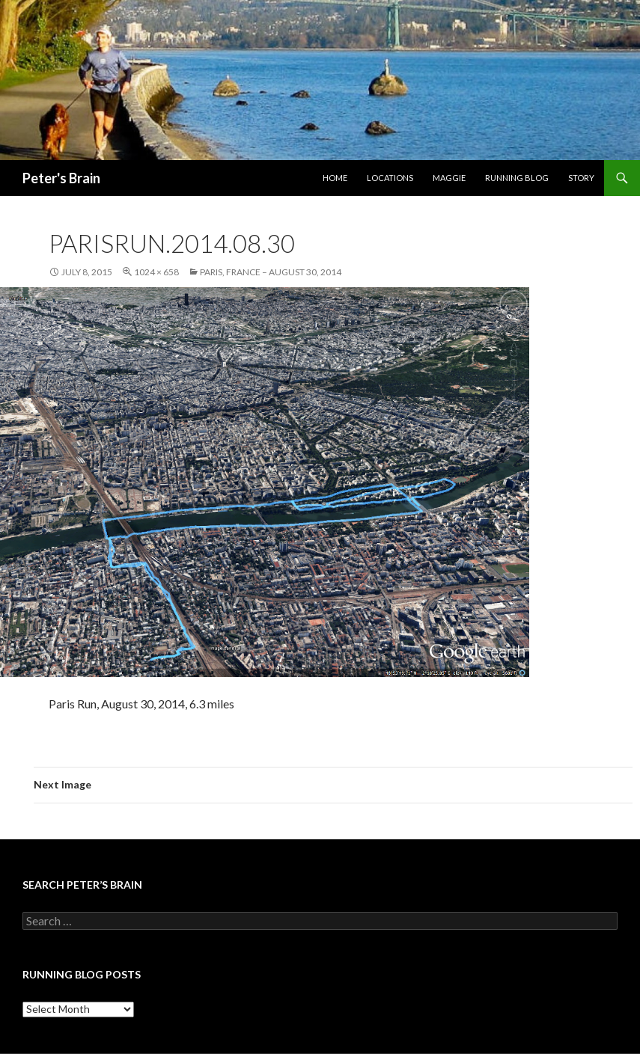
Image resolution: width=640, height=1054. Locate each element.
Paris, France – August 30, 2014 (270, 272)
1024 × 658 (156, 272)
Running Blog (517, 178)
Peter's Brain (61, 178)
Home (335, 178)
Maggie (449, 178)
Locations (390, 178)
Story (581, 178)
